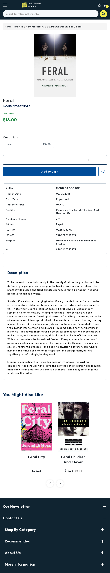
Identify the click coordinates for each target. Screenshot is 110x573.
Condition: (10, 137)
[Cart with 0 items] (104, 5)
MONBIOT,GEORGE (16, 106)
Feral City (36, 457)
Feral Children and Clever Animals (73, 460)
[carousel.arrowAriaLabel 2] (50, 483)
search (103, 13)
